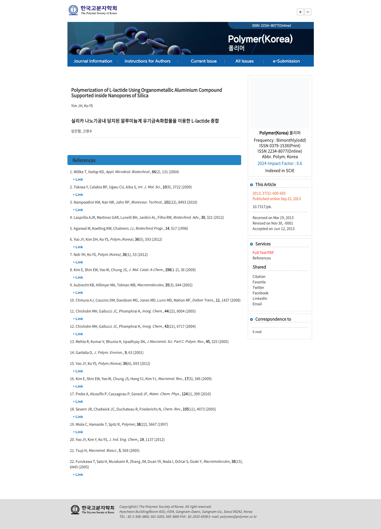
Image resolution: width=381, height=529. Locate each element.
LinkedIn (260, 298)
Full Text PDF (263, 252)
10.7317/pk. (262, 206)
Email (257, 303)
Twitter (258, 287)
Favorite (259, 281)
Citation (259, 276)
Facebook (261, 292)
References (262, 257)
